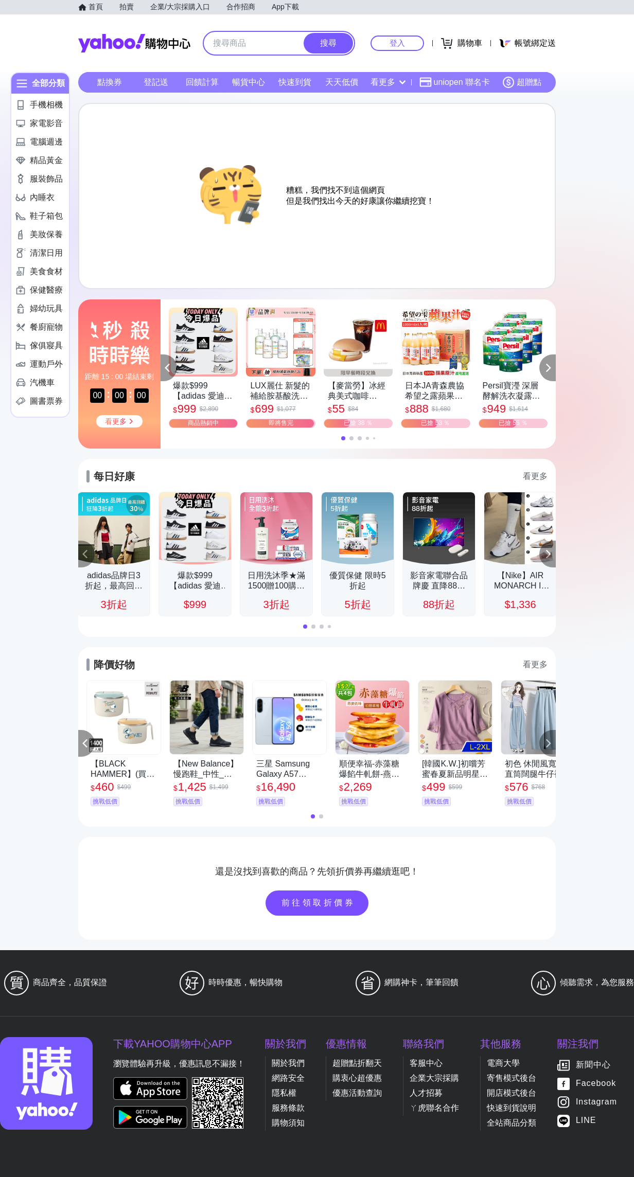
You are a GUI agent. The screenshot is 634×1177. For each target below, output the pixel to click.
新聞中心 (593, 1065)
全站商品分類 (511, 1122)
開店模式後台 (511, 1093)
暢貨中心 (248, 82)
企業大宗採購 (434, 1078)
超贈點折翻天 (357, 1063)
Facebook (596, 1083)
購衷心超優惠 (357, 1078)
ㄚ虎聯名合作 (434, 1107)
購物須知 (288, 1122)
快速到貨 (294, 82)
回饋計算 (202, 82)
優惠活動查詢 (357, 1093)
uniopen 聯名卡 (454, 82)
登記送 (156, 82)
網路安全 (288, 1078)
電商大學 (503, 1063)
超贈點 (521, 82)
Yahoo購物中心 (134, 43)
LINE (586, 1120)
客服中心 (426, 1063)
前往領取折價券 (318, 902)
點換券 (109, 82)
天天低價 (341, 82)
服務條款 (288, 1107)
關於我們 (288, 1063)
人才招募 (426, 1093)
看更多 (388, 82)
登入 (397, 43)
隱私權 (284, 1093)
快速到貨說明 (511, 1107)
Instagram (596, 1102)
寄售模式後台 (511, 1078)
